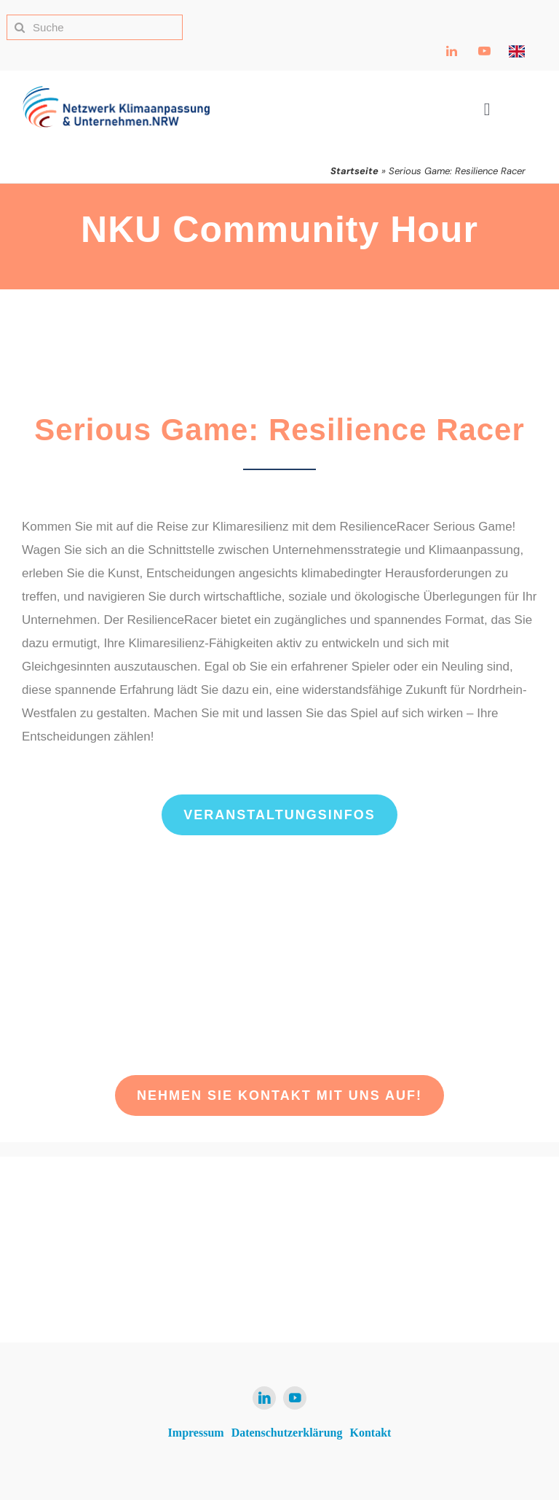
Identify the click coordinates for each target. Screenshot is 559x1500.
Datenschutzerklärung (287, 1432)
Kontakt (371, 1432)
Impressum (196, 1432)
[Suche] (95, 27)
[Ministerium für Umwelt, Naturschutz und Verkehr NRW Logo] (454, 1239)
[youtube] (294, 1398)
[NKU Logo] (116, 91)
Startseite (354, 171)
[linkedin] (264, 1398)
